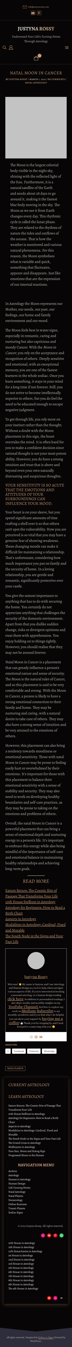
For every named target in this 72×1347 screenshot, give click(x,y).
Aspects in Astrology (20, 919)
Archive (12, 1171)
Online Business (17, 1204)
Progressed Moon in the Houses (26, 1155)
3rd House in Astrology (21, 1264)
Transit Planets (16, 1208)
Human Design (16, 1183)
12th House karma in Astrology (25, 1251)
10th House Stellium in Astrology (30, 901)
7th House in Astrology (21, 1276)
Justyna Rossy (36, 28)
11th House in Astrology (21, 1247)
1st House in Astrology (20, 1255)
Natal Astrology (36, 82)
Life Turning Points (19, 1188)
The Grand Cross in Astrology (24, 1143)
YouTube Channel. (23, 1006)
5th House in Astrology (21, 1268)
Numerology (15, 1200)
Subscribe (45, 1011)
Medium (28, 1011)
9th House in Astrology (21, 1284)
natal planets (15, 1068)
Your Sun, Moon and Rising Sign (26, 1151)
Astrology (13, 1175)
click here (16, 999)
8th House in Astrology (21, 1280)
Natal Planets (15, 1196)
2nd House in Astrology (21, 1259)
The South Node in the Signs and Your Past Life (34, 1139)
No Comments (56, 79)
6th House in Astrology (21, 1272)
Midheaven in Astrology (21, 1147)
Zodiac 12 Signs (46, 1337)
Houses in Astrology (19, 1179)
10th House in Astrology (21, 1243)
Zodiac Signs (15, 1212)
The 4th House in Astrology (23, 1288)
